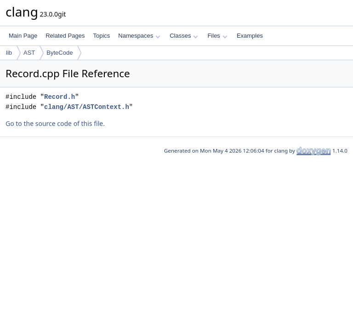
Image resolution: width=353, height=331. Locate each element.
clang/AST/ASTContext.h (86, 107)
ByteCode (59, 52)
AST (29, 52)
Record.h (59, 96)
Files (217, 35)
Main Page (23, 35)
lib (9, 52)
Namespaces (139, 35)
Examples (250, 35)
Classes (184, 35)
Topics (101, 35)
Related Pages (65, 35)
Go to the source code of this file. (55, 123)
